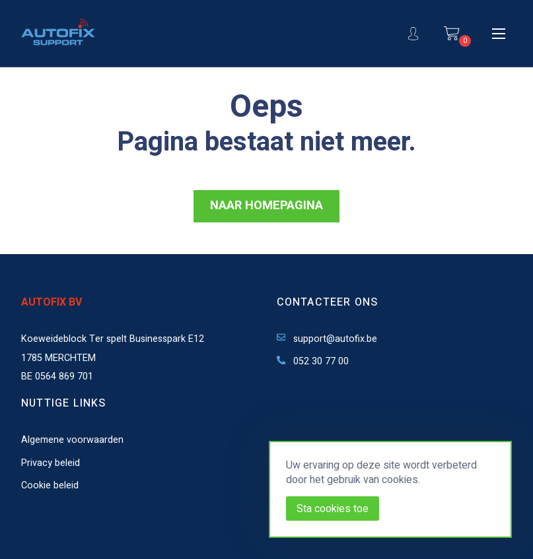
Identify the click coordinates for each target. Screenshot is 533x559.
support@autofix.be (327, 339)
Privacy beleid (50, 463)
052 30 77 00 (313, 361)
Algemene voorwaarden (72, 440)
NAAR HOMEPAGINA (266, 205)
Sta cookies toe (333, 509)
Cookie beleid (50, 485)
